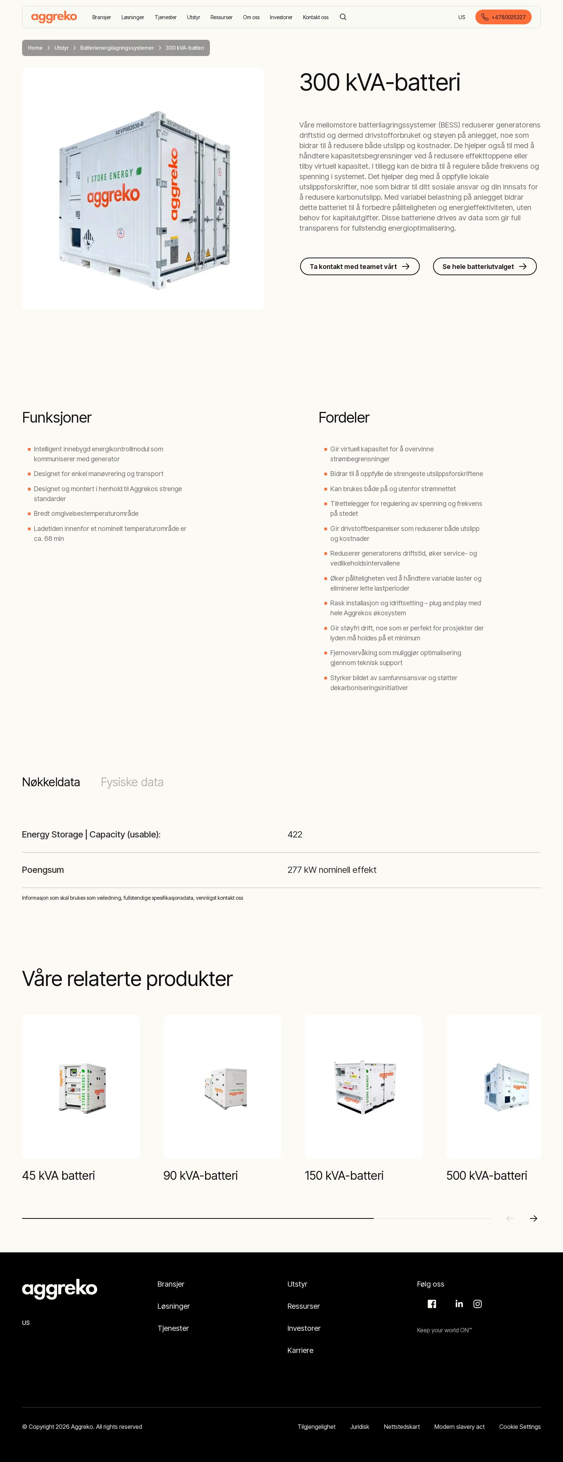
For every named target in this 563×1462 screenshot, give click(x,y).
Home (35, 48)
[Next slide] (533, 1218)
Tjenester (173, 1328)
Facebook (431, 1304)
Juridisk (359, 1426)
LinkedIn (458, 1304)
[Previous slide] (510, 1218)
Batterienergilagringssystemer (117, 48)
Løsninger (174, 1306)
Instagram (476, 1304)
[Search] (343, 17)
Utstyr (61, 48)
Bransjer (171, 1284)
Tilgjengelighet (316, 1426)
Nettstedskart (402, 1426)
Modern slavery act (459, 1426)
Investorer (304, 1328)
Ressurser (304, 1306)
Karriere (300, 1350)
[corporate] (54, 17)
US (462, 17)
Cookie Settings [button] (520, 1426)
